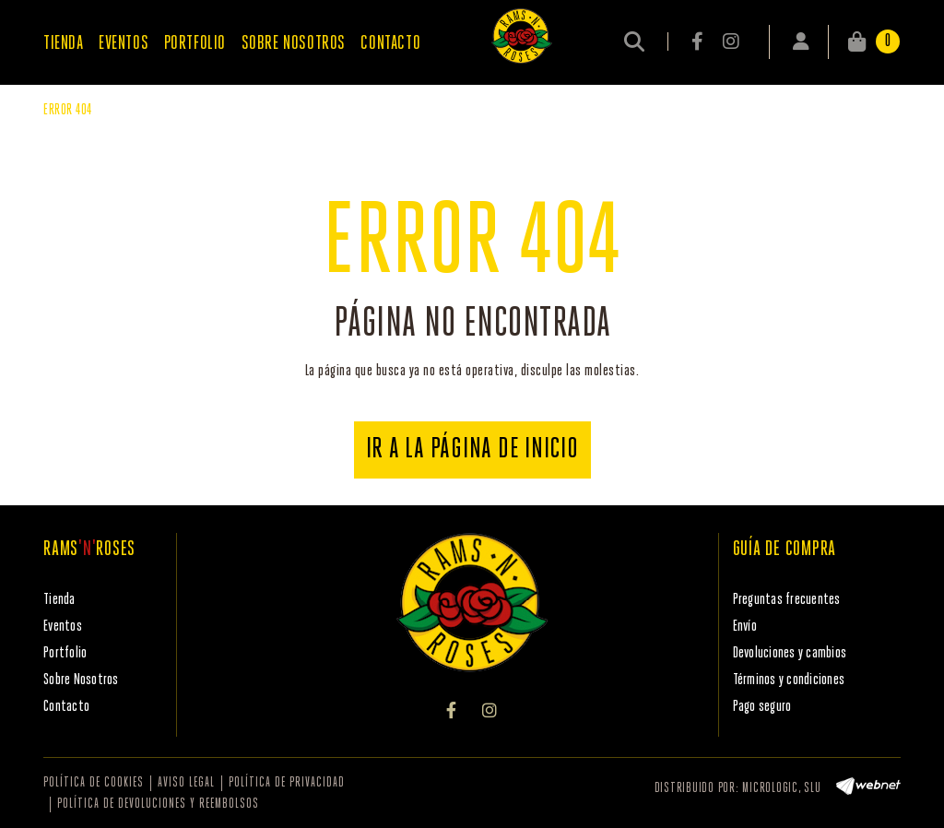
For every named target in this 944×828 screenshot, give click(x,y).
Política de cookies (93, 783)
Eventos (62, 626)
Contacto (66, 707)
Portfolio (65, 653)
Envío (745, 626)
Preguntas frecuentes (787, 600)
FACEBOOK (698, 41)
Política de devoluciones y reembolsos (158, 804)
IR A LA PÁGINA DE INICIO (472, 450)
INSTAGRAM (730, 41)
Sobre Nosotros (81, 680)
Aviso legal (186, 783)
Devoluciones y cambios (790, 653)
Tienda (59, 600)
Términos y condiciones (789, 680)
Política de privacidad (287, 783)
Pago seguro (762, 707)
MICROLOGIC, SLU (781, 789)
